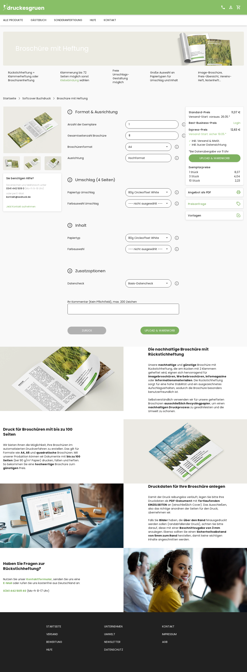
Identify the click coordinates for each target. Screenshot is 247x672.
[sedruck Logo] (31, 7)
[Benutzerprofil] (230, 7)
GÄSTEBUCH (38, 20)
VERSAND (52, 634)
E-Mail (7, 583)
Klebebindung (69, 80)
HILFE (93, 20)
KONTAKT (110, 20)
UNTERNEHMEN (113, 626)
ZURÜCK (87, 330)
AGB (164, 642)
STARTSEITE (53, 626)
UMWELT (109, 634)
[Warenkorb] (238, 7)
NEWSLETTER (112, 642)
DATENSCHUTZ (113, 650)
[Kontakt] (223, 7)
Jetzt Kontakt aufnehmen (21, 206)
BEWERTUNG (54, 642)
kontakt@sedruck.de (18, 197)
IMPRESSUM (169, 634)
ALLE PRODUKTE (13, 20)
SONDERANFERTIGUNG (68, 20)
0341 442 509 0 (15, 188)
